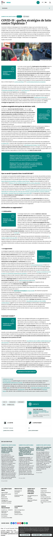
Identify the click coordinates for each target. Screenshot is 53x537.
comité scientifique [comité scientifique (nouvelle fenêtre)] (19, 82)
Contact (3, 535)
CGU (12, 532)
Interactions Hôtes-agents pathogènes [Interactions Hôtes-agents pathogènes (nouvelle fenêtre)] (40, 387)
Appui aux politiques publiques (32, 500)
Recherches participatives (17, 512)
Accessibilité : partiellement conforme (11, 533)
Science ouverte (18, 514)
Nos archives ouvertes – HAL (46, 502)
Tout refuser (36, 535)
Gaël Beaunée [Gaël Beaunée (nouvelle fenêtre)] (21, 389)
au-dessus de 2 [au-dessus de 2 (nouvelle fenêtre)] (5, 143)
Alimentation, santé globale (8, 16)
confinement (21, 402)
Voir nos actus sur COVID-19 (26, 372)
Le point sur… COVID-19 (6, 510)
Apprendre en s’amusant (4, 512)
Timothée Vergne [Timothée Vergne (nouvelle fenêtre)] (7, 381)
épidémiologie (10, 404)
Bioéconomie (4, 498)
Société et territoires (6, 503)
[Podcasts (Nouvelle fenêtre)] (27, 523)
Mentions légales (5, 532)
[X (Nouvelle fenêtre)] (22, 523)
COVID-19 (5, 402)
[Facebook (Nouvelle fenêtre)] (14, 523)
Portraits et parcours (46, 497)
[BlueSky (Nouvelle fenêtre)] (16, 523)
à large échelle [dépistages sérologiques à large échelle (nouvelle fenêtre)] (24, 290)
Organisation (44, 491)
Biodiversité (4, 497)
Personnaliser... (46, 535)
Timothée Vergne (39, 409)
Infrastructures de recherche (18, 496)
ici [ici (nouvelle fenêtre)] (25, 92)
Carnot (16, 493)
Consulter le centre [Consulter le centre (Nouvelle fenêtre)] (8, 430)
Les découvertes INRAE (6, 517)
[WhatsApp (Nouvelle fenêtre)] (25, 523)
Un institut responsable (44, 494)
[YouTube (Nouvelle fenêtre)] (20, 523)
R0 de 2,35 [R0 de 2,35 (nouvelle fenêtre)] (16, 232)
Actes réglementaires (46, 498)
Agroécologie (4, 492)
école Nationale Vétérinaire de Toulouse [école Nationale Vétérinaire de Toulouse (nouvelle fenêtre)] (12, 382)
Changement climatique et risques (6, 500)
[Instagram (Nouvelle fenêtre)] (18, 523)
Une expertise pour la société (33, 496)
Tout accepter (25, 535)
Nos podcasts (4, 514)
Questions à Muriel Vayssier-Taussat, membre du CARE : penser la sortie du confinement (7, 450)
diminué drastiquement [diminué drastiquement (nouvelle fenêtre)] (37, 265)
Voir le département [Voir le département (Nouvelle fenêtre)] (34, 430)
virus (4, 404)
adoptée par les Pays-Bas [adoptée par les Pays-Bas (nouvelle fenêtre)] (40, 97)
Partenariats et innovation (18, 491)
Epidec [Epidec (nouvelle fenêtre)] (8, 387)
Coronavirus (12, 402)
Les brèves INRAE (44, 500)
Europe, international (46, 492)
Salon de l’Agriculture (19, 510)
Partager (26, 16)
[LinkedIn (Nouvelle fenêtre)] (11, 523)
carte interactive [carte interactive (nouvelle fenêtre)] (25, 90)
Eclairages (30, 498)
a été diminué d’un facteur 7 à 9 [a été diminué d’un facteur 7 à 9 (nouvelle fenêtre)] (31, 145)
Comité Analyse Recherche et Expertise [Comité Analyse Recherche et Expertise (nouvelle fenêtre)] (35, 82)
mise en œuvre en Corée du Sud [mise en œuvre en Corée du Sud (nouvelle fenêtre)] (27, 280)
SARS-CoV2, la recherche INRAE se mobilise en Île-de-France (43, 449)
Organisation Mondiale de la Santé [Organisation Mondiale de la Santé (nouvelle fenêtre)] (10, 90)
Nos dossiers (4, 516)
